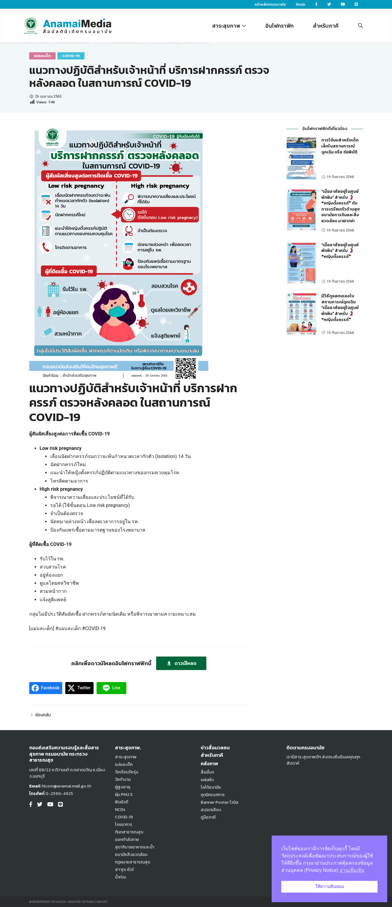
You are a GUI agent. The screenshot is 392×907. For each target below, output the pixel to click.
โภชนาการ (123, 824)
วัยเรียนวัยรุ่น (126, 772)
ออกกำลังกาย (127, 839)
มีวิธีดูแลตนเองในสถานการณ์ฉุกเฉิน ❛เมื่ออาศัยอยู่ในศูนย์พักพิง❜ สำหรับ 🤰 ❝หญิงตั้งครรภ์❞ (340, 308)
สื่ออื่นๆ (207, 772)
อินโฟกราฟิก (279, 26)
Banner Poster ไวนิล (219, 802)
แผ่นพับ (207, 780)
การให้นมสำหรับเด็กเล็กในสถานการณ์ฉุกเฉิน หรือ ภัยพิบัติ (340, 146)
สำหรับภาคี (325, 26)
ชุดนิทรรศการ (213, 795)
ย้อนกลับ (40, 715)
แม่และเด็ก (42, 56)
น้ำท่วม (120, 877)
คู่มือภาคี (208, 817)
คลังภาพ (209, 763)
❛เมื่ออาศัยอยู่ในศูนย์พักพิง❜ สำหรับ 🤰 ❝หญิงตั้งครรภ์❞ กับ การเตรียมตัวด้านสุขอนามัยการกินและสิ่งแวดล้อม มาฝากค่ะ (340, 206)
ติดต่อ (300, 4)
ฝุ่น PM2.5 (124, 794)
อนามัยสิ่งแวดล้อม (131, 854)
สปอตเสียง (211, 810)
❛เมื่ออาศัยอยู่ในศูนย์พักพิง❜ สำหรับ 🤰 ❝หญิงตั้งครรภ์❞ (340, 251)
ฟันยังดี (121, 802)
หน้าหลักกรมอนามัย (270, 4)
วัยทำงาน (123, 779)
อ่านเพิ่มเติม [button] (352, 870)
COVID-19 (71, 56)
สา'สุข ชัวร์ (124, 869)
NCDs (120, 809)
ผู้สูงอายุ (122, 787)
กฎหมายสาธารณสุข (132, 862)
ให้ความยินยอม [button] (329, 886)
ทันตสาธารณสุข (129, 832)
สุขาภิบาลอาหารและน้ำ (134, 847)
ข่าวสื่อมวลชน (215, 747)
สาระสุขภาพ (229, 26)
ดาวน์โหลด (181, 663)
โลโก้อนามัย (211, 787)
